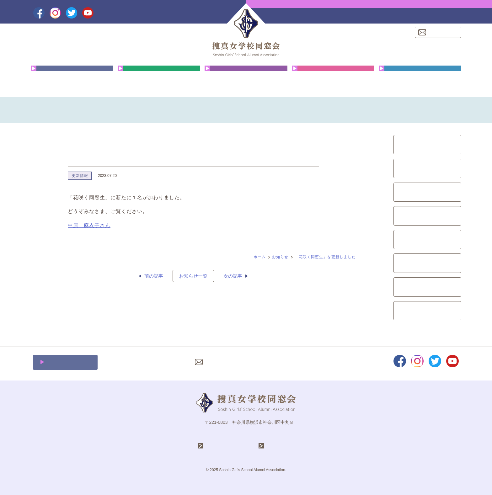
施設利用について (68, 362)
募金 (427, 263)
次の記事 (232, 276)
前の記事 (153, 276)
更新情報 (80, 175)
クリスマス (427, 168)
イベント (427, 240)
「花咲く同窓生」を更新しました (325, 257)
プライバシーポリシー (270, 362)
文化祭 (427, 192)
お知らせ (280, 257)
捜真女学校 (278, 446)
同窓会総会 (427, 144)
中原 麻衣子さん (89, 225)
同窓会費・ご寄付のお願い (420, 79)
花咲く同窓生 (245, 79)
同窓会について (72, 79)
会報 (427, 216)
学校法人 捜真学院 (228, 446)
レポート (427, 287)
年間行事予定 (159, 79)
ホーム (260, 257)
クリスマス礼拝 (333, 79)
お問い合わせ (442, 32)
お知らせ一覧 (193, 276)
